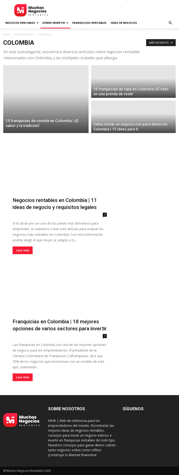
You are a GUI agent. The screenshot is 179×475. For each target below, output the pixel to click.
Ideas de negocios (124, 22)
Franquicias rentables (89, 22)
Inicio (6, 34)
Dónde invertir (55, 22)
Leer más (22, 250)
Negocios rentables (22, 22)
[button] (170, 23)
